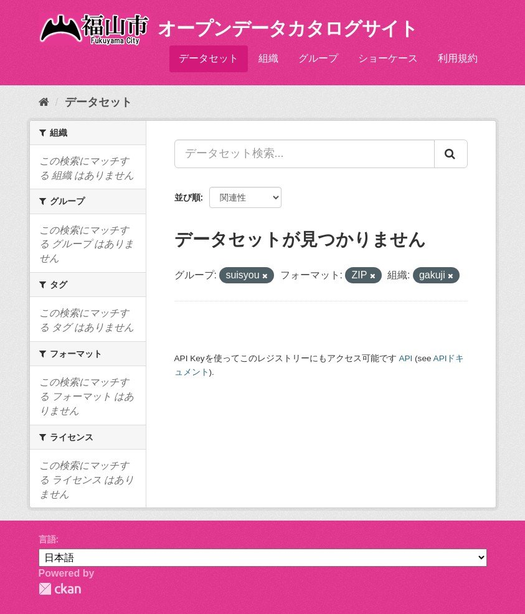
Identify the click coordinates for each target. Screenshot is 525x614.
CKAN (60, 588)
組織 (268, 58)
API (405, 358)
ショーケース (388, 58)
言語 (47, 539)
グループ (318, 58)
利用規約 (458, 58)
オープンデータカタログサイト (288, 28)
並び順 (187, 197)
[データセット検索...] (304, 153)
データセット (209, 58)
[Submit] (451, 153)
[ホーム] (44, 102)
